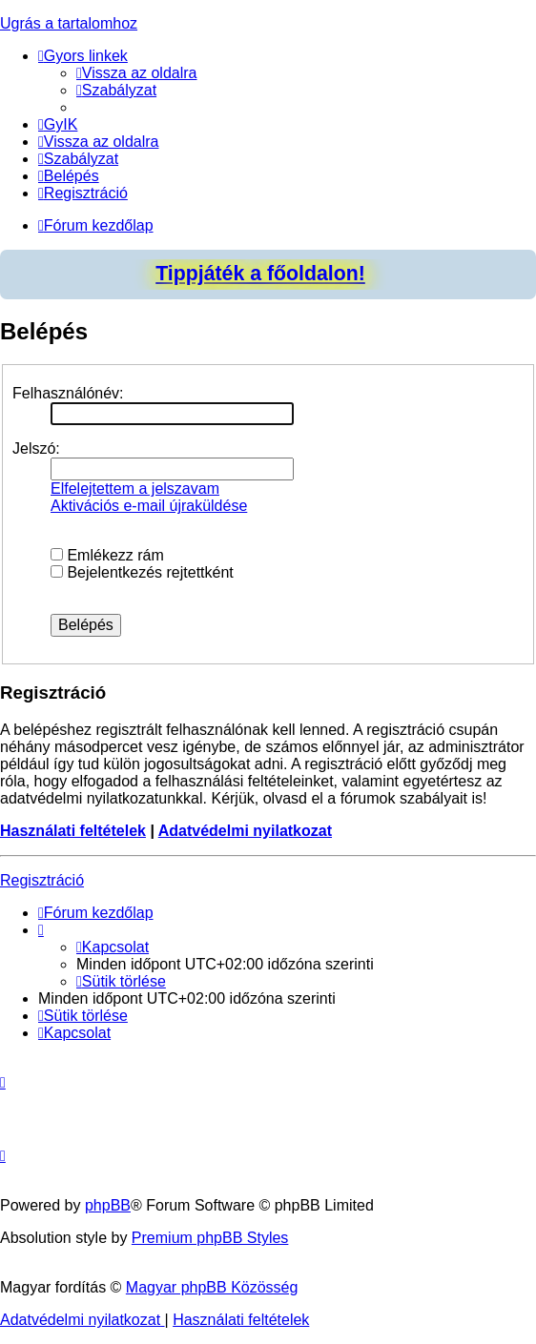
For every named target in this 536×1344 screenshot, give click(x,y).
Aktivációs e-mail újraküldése (149, 506)
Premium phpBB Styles (210, 1238)
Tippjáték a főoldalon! (260, 273)
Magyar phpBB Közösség (212, 1287)
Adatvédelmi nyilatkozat (245, 831)
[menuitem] (136, 73)
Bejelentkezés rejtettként (142, 572)
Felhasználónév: (68, 393)
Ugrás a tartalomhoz (68, 23)
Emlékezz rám (107, 555)
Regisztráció (42, 880)
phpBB (108, 1205)
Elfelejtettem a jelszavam (135, 488)
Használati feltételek (73, 831)
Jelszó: (36, 448)
